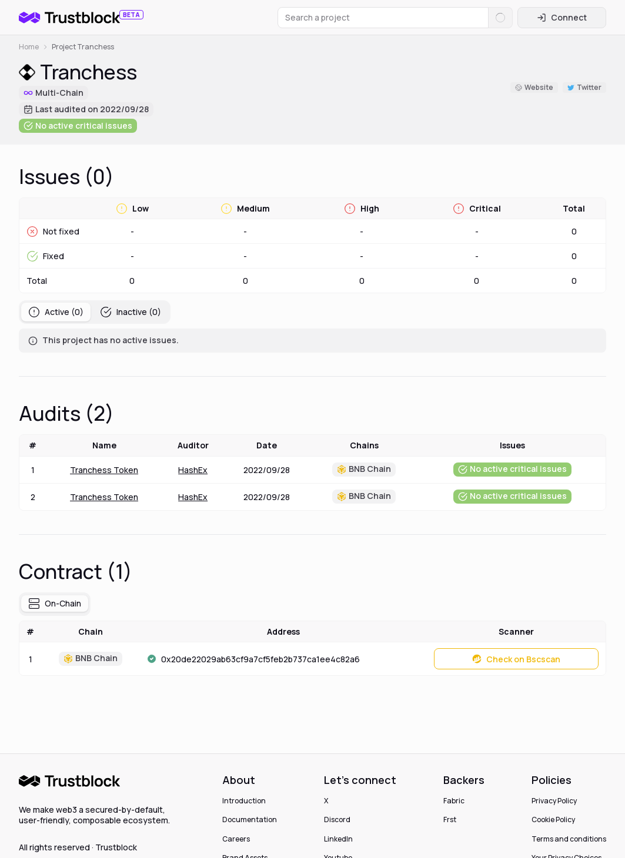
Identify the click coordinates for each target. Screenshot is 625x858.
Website (534, 87)
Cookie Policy (553, 820)
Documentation (249, 820)
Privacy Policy (554, 801)
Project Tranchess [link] (83, 47)
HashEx (193, 469)
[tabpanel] (312, 341)
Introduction (244, 801)
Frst (449, 820)
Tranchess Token (104, 469)
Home (29, 47)
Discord (337, 820)
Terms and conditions (569, 839)
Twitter (584, 87)
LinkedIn (338, 839)
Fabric (453, 801)
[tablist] (95, 312)
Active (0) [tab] (55, 312)
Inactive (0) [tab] (130, 312)
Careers (236, 839)
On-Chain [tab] (54, 603)
